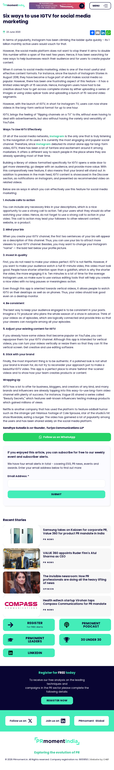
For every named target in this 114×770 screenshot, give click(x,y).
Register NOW (57, 700)
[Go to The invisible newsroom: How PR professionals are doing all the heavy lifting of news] (57, 583)
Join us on (55, 720)
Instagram (57, 136)
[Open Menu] (100, 5)
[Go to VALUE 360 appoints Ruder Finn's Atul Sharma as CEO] (57, 558)
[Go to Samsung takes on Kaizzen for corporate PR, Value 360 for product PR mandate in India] (57, 535)
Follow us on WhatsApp (57, 437)
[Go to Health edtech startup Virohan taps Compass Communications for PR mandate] (57, 606)
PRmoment (91, 721)
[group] (57, 5)
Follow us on (21, 721)
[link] (57, 5)
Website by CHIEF (99, 759)
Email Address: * (18, 476)
